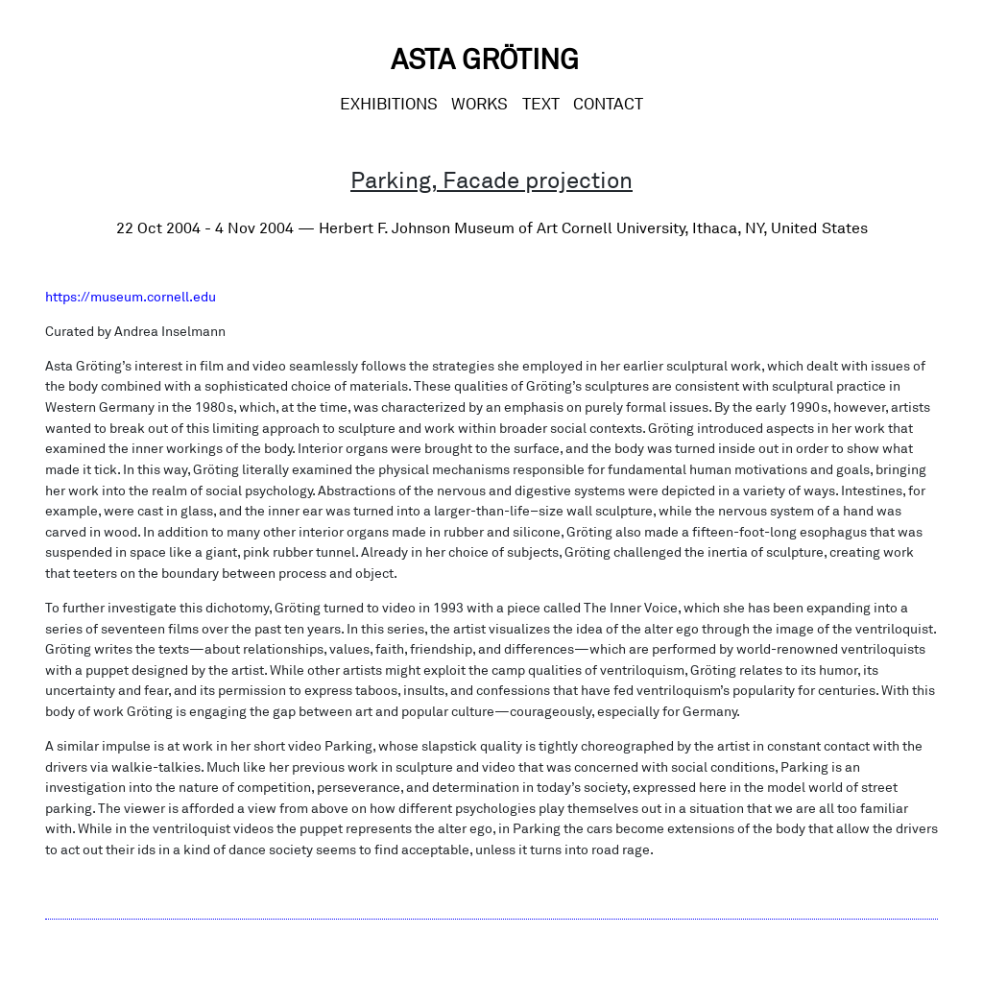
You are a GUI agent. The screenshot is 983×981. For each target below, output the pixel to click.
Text (541, 103)
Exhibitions (389, 103)
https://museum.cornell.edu (130, 296)
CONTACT (608, 103)
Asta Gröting (485, 59)
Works (479, 103)
